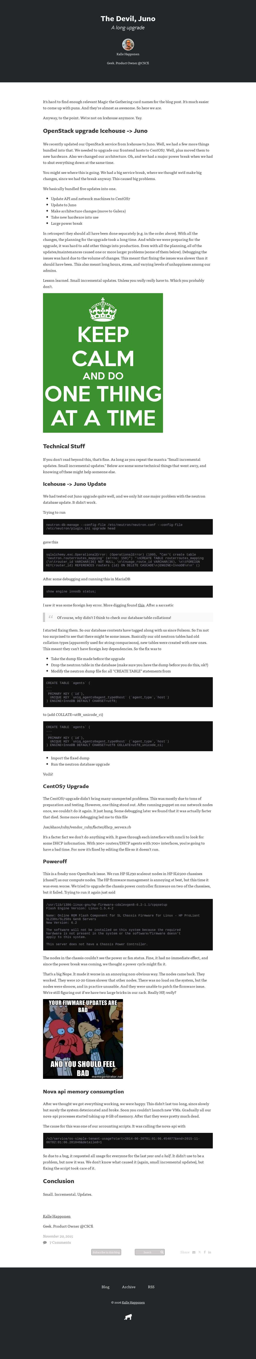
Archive (128, 1313)
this (141, 610)
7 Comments (60, 1268)
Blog (105, 1313)
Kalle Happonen (128, 53)
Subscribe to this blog (105, 1278)
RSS (151, 1313)
